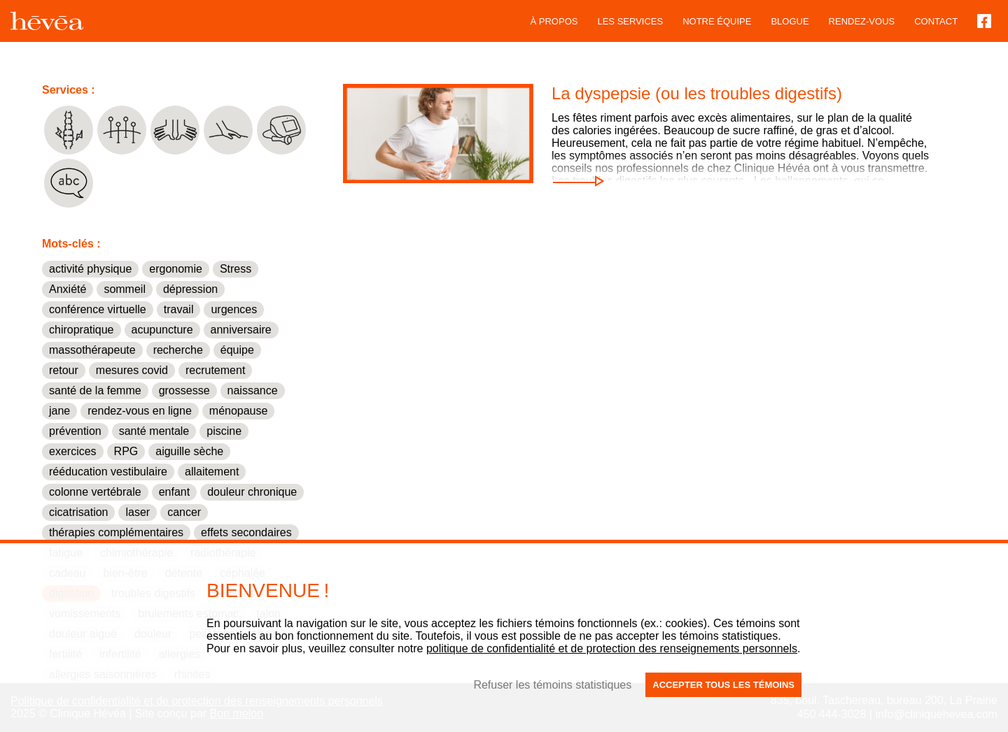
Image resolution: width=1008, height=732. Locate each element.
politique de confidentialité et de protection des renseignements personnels (611, 648)
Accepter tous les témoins (723, 685)
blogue (789, 21)
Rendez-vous (862, 21)
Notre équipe (716, 21)
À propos (554, 21)
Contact (936, 21)
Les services (630, 21)
